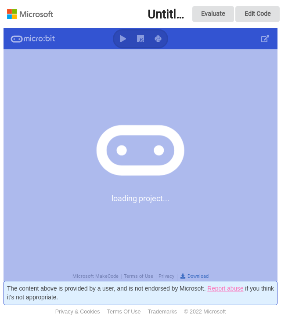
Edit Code (257, 13)
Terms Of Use (124, 312)
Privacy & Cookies (77, 312)
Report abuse (225, 288)
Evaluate (213, 13)
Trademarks (162, 312)
